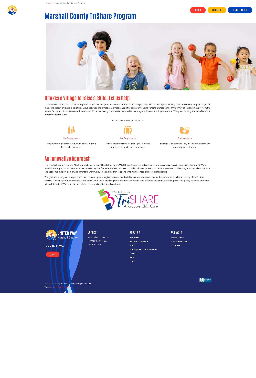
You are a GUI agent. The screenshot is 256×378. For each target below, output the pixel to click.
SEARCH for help (179, 241)
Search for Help (240, 9)
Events (133, 253)
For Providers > (185, 138)
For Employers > (128, 138)
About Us (114, 9)
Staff (132, 245)
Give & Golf (157, 9)
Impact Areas (178, 237)
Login (132, 261)
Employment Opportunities (143, 249)
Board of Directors (139, 241)
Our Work (127, 9)
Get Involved (141, 9)
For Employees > (71, 138)
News (132, 257)
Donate (198, 9)
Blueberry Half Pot (175, 9)
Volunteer (216, 9)
